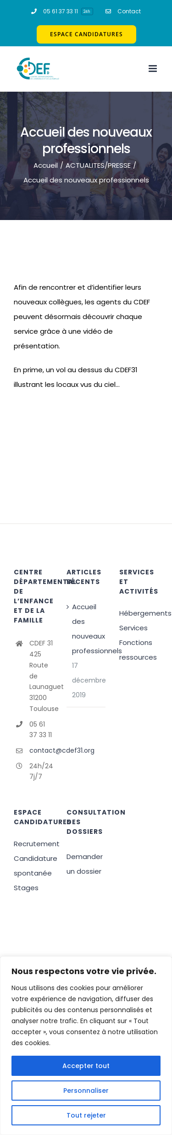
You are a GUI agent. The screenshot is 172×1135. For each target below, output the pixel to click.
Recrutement (33, 843)
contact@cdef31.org (41, 750)
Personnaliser (86, 1090)
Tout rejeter (86, 1115)
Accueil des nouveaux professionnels (86, 629)
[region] (86, 1045)
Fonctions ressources (138, 650)
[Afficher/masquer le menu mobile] (153, 68)
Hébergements (138, 613)
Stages (26, 888)
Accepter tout (86, 1065)
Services (133, 628)
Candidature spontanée (33, 866)
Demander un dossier (85, 864)
